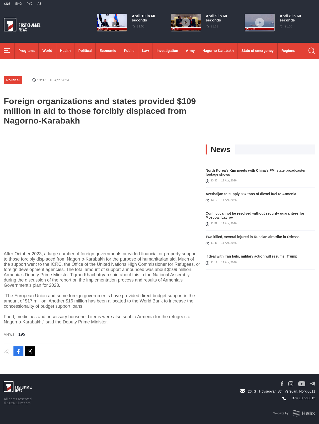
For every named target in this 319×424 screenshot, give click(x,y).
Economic (107, 51)
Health (65, 51)
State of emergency (257, 51)
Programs (26, 51)
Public (129, 51)
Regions (288, 51)
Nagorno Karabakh (218, 51)
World (47, 51)
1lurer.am (23, 403)
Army (190, 51)
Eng (18, 3)
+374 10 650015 (302, 398)
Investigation (167, 51)
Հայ (7, 3)
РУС (30, 3)
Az (39, 3)
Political (85, 51)
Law (145, 51)
